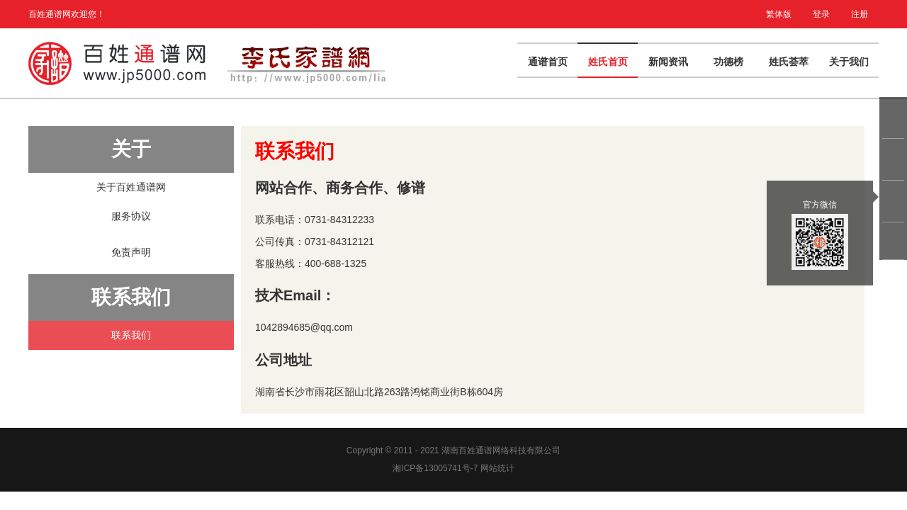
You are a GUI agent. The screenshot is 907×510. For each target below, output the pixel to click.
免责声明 (131, 252)
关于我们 (849, 61)
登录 (821, 14)
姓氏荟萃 (789, 61)
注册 (859, 14)
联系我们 (131, 335)
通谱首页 (548, 61)
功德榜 (728, 61)
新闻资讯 (668, 61)
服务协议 (131, 216)
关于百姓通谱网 (131, 187)
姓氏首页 (608, 61)
